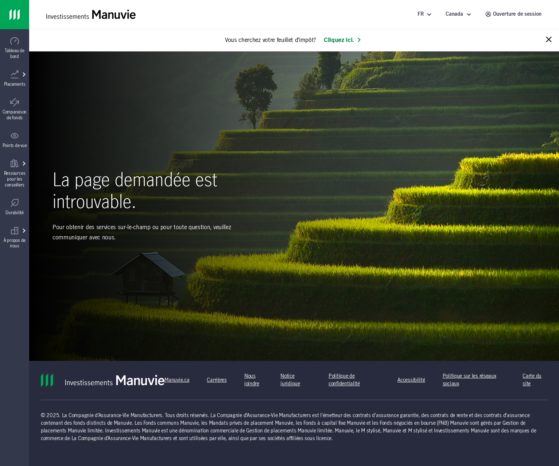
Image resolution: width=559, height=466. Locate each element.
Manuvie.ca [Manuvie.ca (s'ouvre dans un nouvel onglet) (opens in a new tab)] (176, 380)
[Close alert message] (548, 40)
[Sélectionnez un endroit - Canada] (459, 14)
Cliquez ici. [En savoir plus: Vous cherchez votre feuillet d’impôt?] (342, 40)
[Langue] (426, 14)
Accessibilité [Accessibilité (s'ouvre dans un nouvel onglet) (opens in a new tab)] (411, 380)
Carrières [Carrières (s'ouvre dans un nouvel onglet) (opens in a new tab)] (216, 380)
